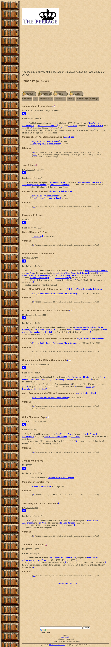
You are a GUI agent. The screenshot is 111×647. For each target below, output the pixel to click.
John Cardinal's (53, 645)
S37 (34, 152)
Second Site (61, 645)
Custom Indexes (46, 99)
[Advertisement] (65, 48)
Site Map (71, 99)
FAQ (35, 99)
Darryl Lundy (65, 637)
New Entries (27, 99)
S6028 (35, 155)
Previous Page (82, 99)
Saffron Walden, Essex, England (61, 478)
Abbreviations (60, 99)
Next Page (94, 99)
